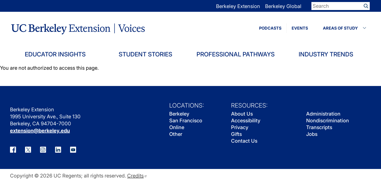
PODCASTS (270, 28)
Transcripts (319, 127)
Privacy (239, 127)
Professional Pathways (236, 54)
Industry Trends (326, 54)
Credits (137, 176)
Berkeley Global (283, 6)
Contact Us (244, 141)
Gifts (236, 134)
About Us (242, 114)
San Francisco (185, 121)
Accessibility (245, 121)
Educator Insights (55, 54)
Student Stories (145, 54)
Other (175, 134)
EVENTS (300, 28)
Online (176, 127)
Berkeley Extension (238, 6)
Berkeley (179, 114)
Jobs (311, 134)
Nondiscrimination (327, 121)
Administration (323, 114)
